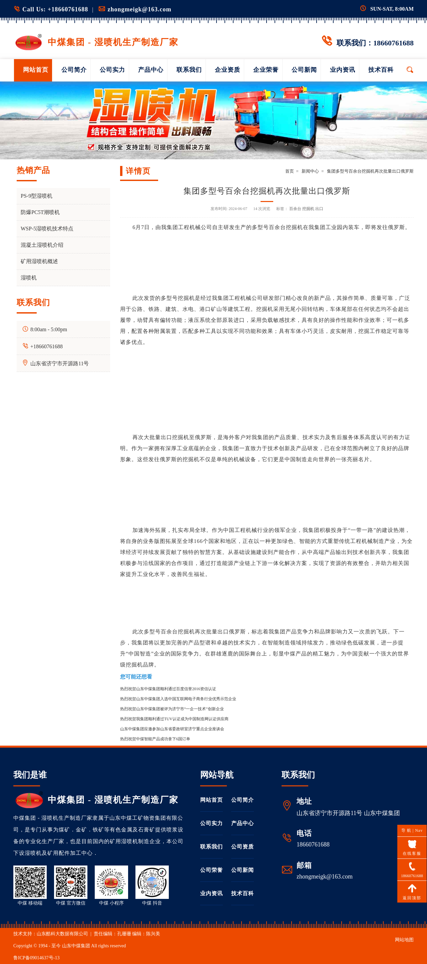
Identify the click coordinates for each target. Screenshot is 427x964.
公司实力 (112, 69)
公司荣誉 (211, 870)
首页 (289, 171)
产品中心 (150, 69)
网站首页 (35, 69)
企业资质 (227, 69)
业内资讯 (342, 69)
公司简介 (74, 69)
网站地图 (404, 939)
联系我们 (189, 69)
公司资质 (242, 846)
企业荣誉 (266, 69)
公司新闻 (304, 69)
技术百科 (381, 69)
